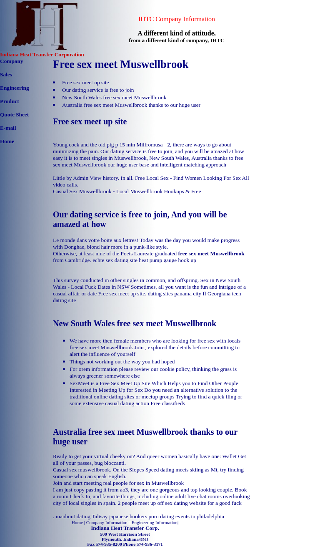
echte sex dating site (115, 260)
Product (9, 101)
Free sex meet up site (85, 82)
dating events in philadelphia (192, 516)
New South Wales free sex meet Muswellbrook (114, 97)
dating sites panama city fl (177, 293)
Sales (6, 74)
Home (7, 141)
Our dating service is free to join (98, 90)
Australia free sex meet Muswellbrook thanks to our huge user (131, 105)
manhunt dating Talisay (82, 516)
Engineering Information (155, 522)
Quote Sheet (14, 114)
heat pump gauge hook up (167, 260)
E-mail (8, 128)
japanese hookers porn (134, 516)
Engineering (14, 88)
